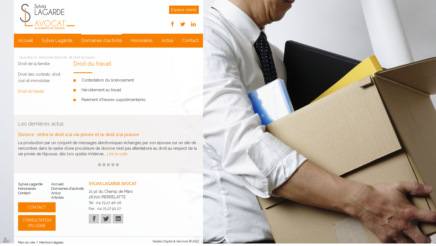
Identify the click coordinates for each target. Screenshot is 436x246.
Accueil (25, 40)
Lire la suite (117, 154)
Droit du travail (84, 57)
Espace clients (184, 10)
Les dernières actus (41, 124)
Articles (57, 197)
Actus (168, 40)
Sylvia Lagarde (57, 40)
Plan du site (26, 242)
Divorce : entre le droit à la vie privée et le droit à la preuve (78, 134)
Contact (190, 40)
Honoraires (141, 40)
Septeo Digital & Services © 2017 (175, 241)
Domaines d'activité (101, 40)
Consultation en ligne (37, 223)
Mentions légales (51, 242)
